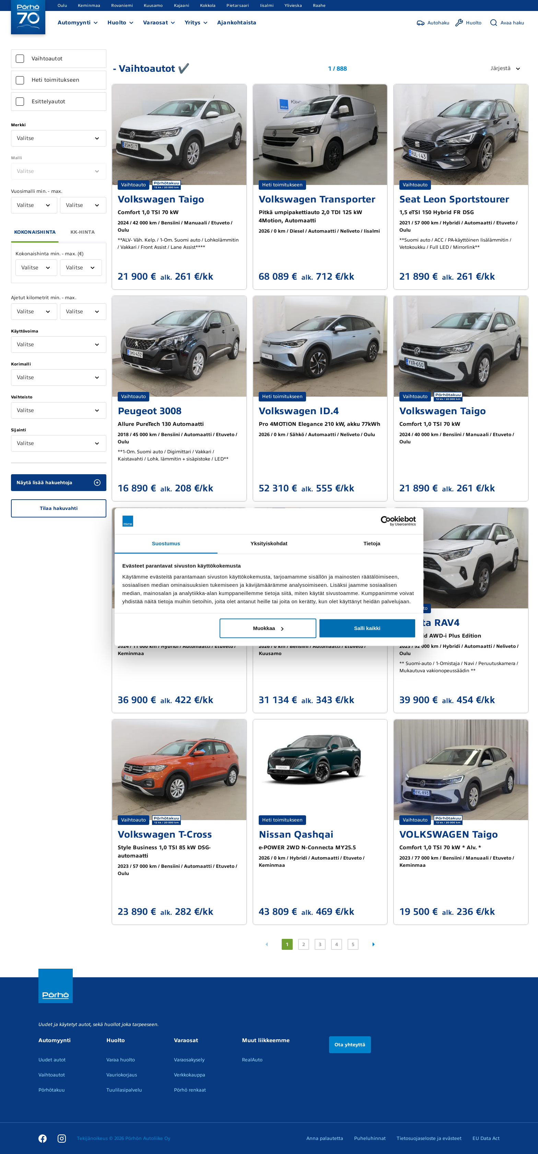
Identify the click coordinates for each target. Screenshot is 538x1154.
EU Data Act (486, 1138)
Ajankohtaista (237, 23)
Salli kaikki (367, 628)
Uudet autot (52, 1059)
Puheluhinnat (370, 1138)
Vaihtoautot (51, 1074)
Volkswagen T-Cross (165, 834)
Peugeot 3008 (150, 411)
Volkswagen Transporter (317, 199)
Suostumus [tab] (166, 543)
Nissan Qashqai (296, 834)
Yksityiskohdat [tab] (268, 543)
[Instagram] (62, 1138)
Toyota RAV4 (429, 622)
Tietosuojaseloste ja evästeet (429, 1138)
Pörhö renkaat (190, 1090)
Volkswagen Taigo (161, 199)
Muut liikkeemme (266, 1040)
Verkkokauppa (189, 1074)
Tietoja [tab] (372, 543)
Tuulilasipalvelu (124, 1090)
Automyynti (74, 23)
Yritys (192, 23)
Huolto (116, 23)
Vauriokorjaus (121, 1074)
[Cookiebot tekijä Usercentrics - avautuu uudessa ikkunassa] (386, 521)
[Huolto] (468, 23)
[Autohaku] (433, 23)
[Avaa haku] (507, 23)
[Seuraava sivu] (374, 944)
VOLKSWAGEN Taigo (448, 834)
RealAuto (252, 1059)
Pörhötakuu (51, 1090)
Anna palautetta (324, 1138)
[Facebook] (42, 1138)
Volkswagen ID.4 (299, 411)
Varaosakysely (189, 1059)
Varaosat (155, 23)
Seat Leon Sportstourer (454, 199)
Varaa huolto (120, 1059)
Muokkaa (268, 628)
